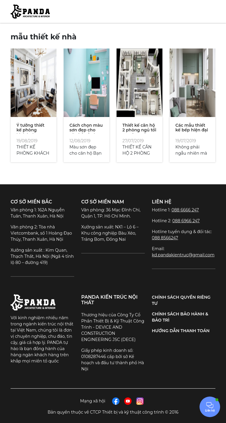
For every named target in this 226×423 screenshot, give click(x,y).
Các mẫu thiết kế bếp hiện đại (191, 128)
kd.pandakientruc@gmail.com (183, 255)
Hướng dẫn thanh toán (181, 330)
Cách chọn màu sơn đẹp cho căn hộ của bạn (86, 130)
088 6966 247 (186, 220)
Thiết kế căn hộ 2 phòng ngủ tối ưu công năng (139, 130)
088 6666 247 (185, 210)
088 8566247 (165, 237)
